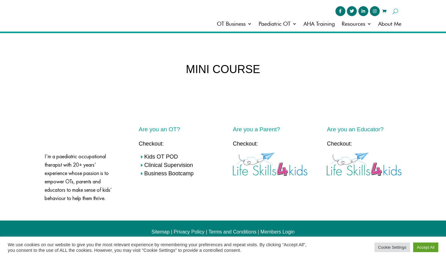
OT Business (231, 24)
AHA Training (319, 24)
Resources (353, 24)
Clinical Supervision (168, 163)
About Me (389, 24)
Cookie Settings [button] (392, 247)
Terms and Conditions (232, 230)
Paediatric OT (275, 24)
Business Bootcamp (169, 171)
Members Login (277, 230)
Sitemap (160, 230)
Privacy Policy (189, 230)
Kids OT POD (161, 155)
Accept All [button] (426, 247)
